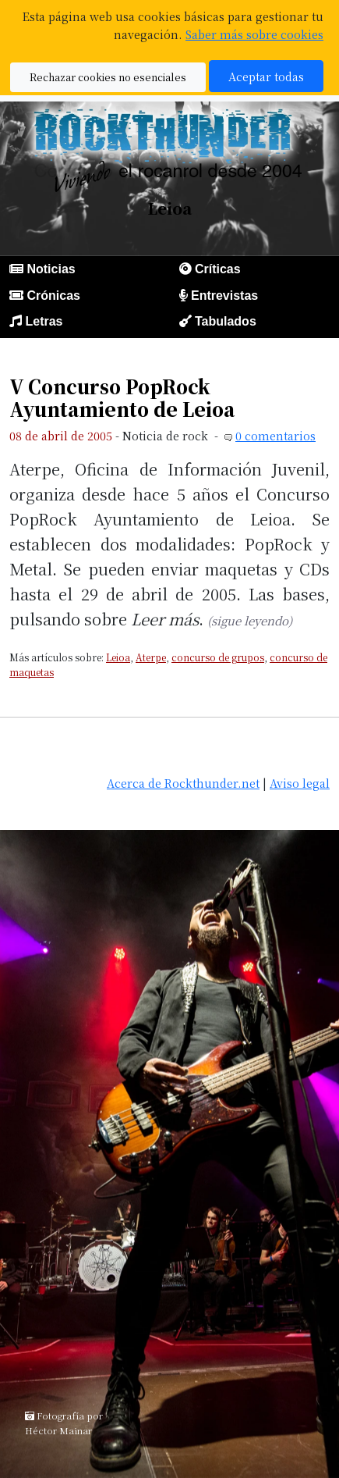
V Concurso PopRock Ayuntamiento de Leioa (122, 397)
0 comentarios (275, 435)
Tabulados (225, 321)
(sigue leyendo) (249, 620)
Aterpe (151, 657)
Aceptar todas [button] (266, 76)
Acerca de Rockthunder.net (183, 783)
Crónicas (52, 295)
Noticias (50, 269)
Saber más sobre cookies (254, 34)
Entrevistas (224, 295)
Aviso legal (300, 783)
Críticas (218, 269)
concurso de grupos (217, 657)
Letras (43, 321)
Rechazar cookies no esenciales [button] (108, 76)
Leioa (118, 657)
